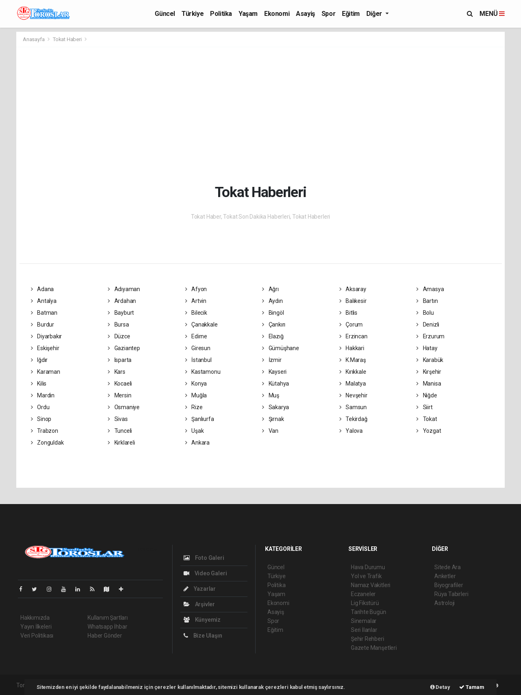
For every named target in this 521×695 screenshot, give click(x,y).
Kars (116, 371)
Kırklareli (121, 442)
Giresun (197, 348)
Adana (42, 289)
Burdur (42, 324)
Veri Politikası (36, 635)
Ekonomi (276, 14)
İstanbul (198, 360)
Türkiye (193, 14)
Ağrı (270, 289)
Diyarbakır (46, 336)
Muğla (196, 395)
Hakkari (351, 348)
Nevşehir (353, 395)
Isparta (119, 360)
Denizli (427, 324)
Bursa (118, 324)
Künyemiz (202, 619)
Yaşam (248, 14)
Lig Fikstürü (365, 603)
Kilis (39, 383)
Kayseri (274, 371)
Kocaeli (120, 383)
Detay (440, 687)
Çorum (351, 324)
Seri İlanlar (364, 630)
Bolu (425, 312)
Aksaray (352, 289)
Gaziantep (124, 348)
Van (270, 431)
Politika (221, 14)
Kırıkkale (352, 371)
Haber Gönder (105, 635)
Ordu (40, 407)
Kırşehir (428, 371)
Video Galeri (205, 573)
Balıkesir (353, 301)
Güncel (165, 14)
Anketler (444, 576)
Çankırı (273, 324)
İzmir (272, 360)
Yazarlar (200, 588)
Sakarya (275, 407)
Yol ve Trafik (366, 576)
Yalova (351, 431)
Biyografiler (448, 585)
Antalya (44, 301)
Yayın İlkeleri (35, 626)
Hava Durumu (368, 567)
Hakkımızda (35, 617)
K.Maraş (352, 360)
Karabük (429, 360)
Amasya (430, 289)
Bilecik (196, 312)
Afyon (196, 289)
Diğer (375, 14)
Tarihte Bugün (368, 612)
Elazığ (272, 336)
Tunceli (120, 431)
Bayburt (121, 312)
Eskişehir (45, 348)
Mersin (119, 395)
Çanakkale (201, 324)
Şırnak (273, 419)
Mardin (43, 395)
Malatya (352, 383)
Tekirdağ (353, 419)
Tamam (471, 687)
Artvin (195, 301)
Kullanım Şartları (108, 617)
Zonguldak (47, 442)
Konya (196, 383)
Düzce (119, 336)
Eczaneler (363, 594)
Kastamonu (203, 371)
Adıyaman (124, 289)
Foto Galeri (204, 558)
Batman (44, 312)
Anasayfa (34, 39)
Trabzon (44, 431)
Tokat (426, 419)
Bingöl (273, 312)
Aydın (272, 301)
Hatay (427, 348)
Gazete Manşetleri (374, 648)
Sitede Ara (447, 567)
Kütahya (275, 383)
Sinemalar (364, 621)
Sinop (41, 419)
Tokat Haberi (67, 39)
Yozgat (428, 431)
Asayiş (305, 14)
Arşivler (199, 604)
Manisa (428, 383)
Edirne (196, 336)
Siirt (424, 407)
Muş (270, 395)
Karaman (45, 371)
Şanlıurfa (199, 419)
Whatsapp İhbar (107, 626)
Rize (194, 407)
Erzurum (430, 336)
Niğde (426, 395)
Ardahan (122, 301)
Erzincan (353, 336)
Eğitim (351, 14)
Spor (328, 14)
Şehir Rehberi (367, 639)
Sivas (118, 419)
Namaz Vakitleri (370, 585)
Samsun (353, 407)
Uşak (194, 431)
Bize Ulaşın (203, 635)
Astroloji (444, 603)
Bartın (427, 301)
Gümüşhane (280, 348)
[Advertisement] (266, 115)
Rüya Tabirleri (451, 594)
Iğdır (39, 360)
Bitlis (348, 312)
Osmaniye (124, 407)
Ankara (197, 442)
